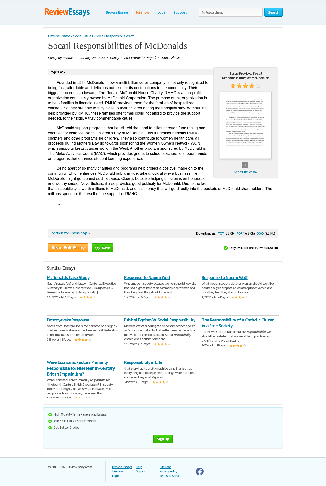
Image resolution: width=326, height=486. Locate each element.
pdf (239, 233)
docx (260, 233)
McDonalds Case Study (68, 277)
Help (139, 467)
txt (221, 233)
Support (180, 12)
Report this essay (245, 172)
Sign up (163, 439)
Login (161, 12)
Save (102, 247)
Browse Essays (117, 12)
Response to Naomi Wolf (147, 277)
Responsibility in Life (143, 362)
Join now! (143, 12)
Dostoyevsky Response (68, 320)
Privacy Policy (168, 471)
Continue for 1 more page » (70, 233)
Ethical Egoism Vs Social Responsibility (159, 320)
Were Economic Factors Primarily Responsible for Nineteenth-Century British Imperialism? (81, 368)
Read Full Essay (68, 248)
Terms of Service (170, 476)
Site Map (165, 467)
